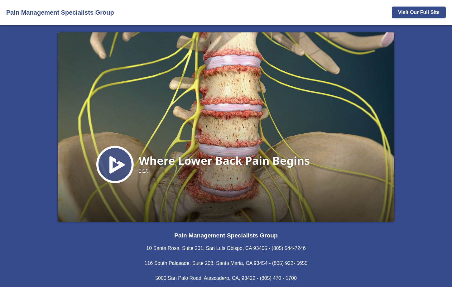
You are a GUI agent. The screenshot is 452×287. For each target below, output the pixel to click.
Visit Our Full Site (419, 12)
